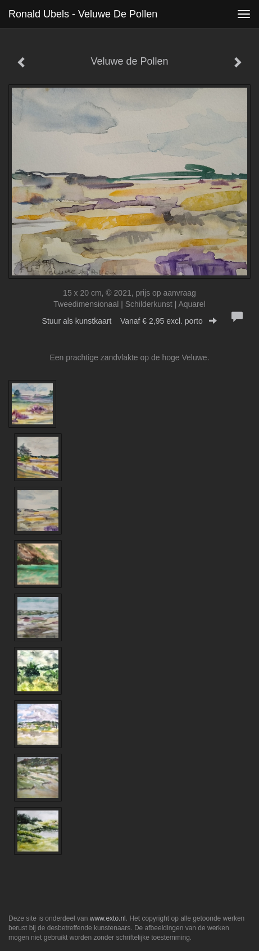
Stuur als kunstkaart (129, 320)
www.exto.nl (108, 918)
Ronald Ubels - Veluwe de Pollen (82, 14)
